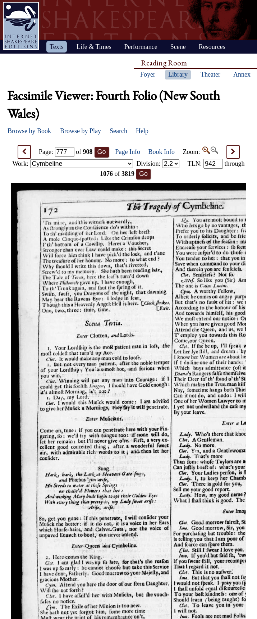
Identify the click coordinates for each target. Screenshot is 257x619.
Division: (157, 163)
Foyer (147, 74)
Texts (57, 46)
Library (178, 74)
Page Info (127, 151)
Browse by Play (80, 131)
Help (142, 131)
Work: (73, 163)
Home (21, 26)
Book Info (161, 151)
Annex (242, 74)
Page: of (66, 151)
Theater (210, 74)
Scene (178, 46)
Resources (212, 46)
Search (118, 131)
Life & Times (94, 46)
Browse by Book (29, 131)
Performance (140, 46)
